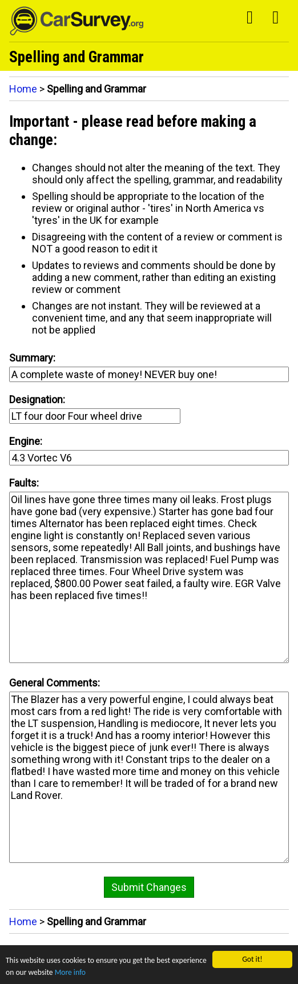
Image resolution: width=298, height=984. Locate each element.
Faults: (24, 483)
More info (70, 972)
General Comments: (54, 683)
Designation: (37, 399)
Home (23, 89)
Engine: (25, 441)
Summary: (32, 358)
